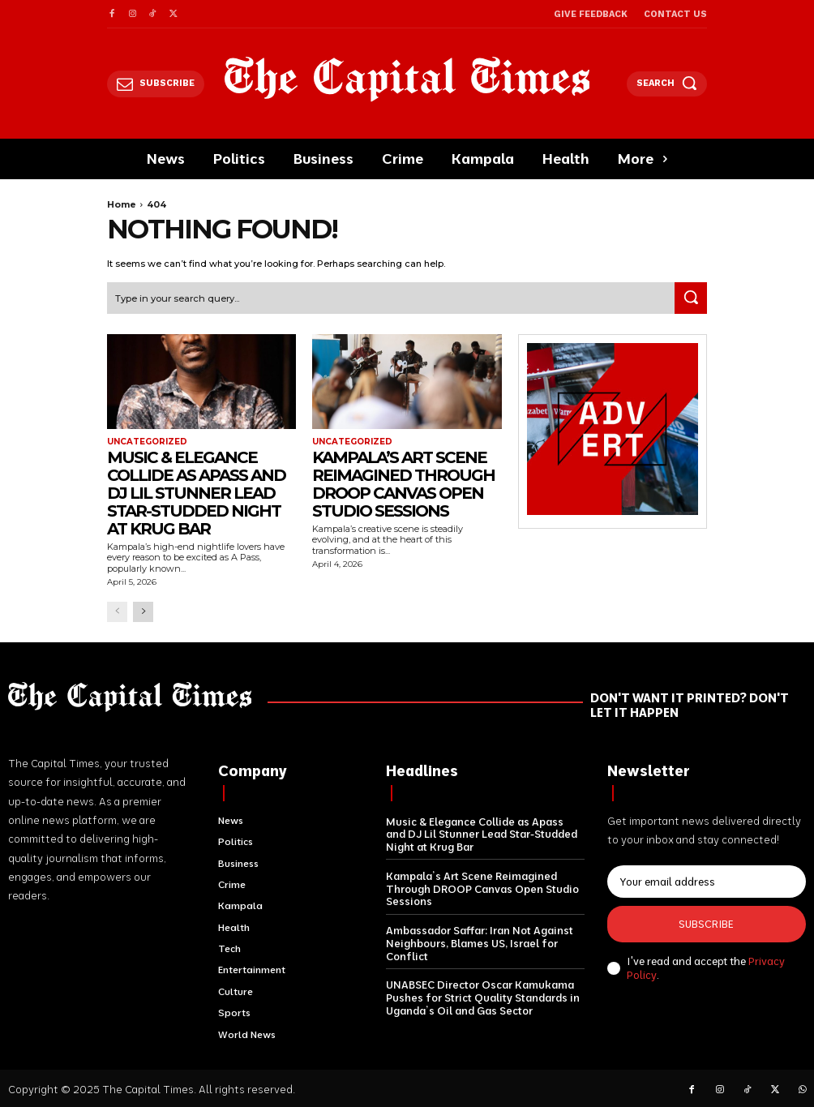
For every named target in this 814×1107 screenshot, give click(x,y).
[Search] (691, 297)
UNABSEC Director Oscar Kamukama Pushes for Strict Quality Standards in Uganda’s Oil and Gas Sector (483, 996)
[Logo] (407, 79)
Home (121, 204)
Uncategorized (147, 442)
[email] (706, 881)
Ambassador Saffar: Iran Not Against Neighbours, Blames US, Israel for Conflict (479, 942)
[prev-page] (117, 611)
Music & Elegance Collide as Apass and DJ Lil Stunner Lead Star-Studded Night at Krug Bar (196, 493)
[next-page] (143, 611)
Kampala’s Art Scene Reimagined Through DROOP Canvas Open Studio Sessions (403, 484)
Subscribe (706, 923)
